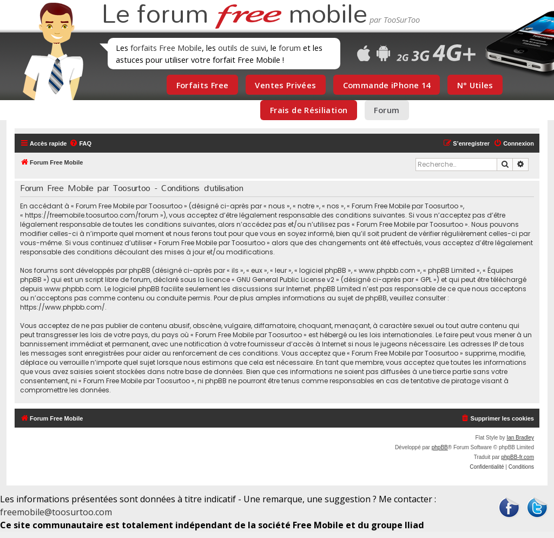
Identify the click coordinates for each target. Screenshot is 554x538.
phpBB (440, 447)
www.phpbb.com (72, 288)
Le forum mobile (234, 15)
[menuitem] (80, 143)
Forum (386, 109)
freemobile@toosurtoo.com (56, 512)
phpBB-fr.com (517, 457)
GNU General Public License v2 (285, 279)
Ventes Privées (285, 85)
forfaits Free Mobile (166, 47)
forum (290, 47)
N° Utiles (475, 85)
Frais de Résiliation (308, 109)
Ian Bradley (520, 438)
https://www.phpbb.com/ (62, 307)
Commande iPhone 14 (387, 85)
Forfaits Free (202, 85)
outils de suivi (242, 47)
